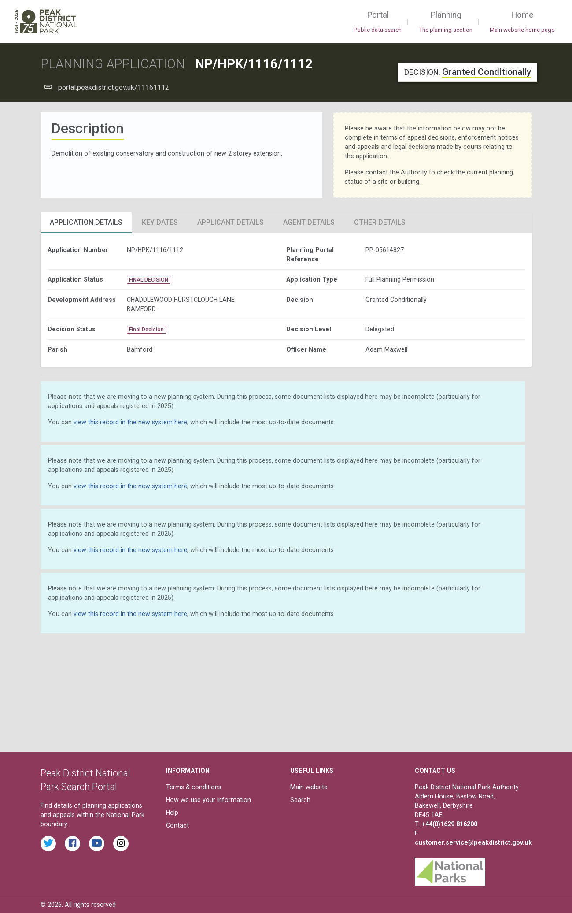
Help (172, 812)
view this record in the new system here (130, 422)
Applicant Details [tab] (230, 222)
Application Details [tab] (86, 222)
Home (522, 22)
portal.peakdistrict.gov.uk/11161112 (113, 87)
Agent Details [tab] (309, 222)
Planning (445, 22)
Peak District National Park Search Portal (85, 780)
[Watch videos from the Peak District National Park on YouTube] (96, 843)
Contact (177, 825)
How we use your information (208, 799)
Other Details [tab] (380, 222)
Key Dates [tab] (160, 222)
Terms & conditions (193, 787)
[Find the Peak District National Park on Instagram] (121, 843)
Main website (309, 787)
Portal (378, 22)
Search (300, 799)
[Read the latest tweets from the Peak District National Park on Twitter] (48, 843)
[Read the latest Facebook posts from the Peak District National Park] (72, 843)
